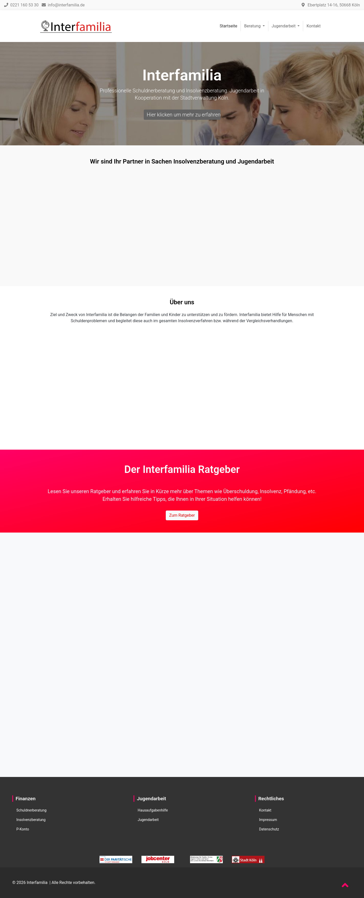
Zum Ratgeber (182, 515)
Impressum (268, 820)
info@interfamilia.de (63, 5)
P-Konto (22, 829)
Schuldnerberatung (31, 810)
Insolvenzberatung (31, 820)
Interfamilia (37, 882)
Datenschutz (269, 829)
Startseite (228, 26)
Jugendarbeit (284, 26)
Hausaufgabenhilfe (153, 810)
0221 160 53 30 (21, 5)
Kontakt (313, 26)
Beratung (252, 26)
